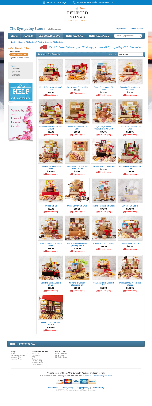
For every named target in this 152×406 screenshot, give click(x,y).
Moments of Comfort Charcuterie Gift (77, 284)
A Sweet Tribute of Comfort (103, 243)
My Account (121, 29)
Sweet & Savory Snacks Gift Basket (51, 244)
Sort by (112, 54)
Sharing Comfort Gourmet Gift (103, 284)
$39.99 (77, 171)
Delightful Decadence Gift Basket (51, 167)
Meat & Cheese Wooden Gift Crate (50, 88)
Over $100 (16, 75)
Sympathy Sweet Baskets (19, 57)
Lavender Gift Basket (130, 206)
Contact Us (36, 355)
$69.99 (51, 92)
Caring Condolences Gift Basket (103, 88)
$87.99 (51, 288)
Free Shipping (52, 95)
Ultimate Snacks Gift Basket (104, 166)
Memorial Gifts (74, 36)
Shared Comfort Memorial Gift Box (51, 323)
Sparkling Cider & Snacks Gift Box (51, 284)
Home (14, 36)
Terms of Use (37, 359)
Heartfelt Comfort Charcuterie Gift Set (50, 128)
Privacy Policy (37, 361)
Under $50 (16, 69)
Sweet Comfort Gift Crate (77, 206)
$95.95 (103, 132)
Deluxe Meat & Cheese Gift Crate (130, 167)
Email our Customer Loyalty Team (98, 376)
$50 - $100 (16, 72)
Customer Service (136, 29)
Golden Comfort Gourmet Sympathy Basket (77, 244)
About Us (35, 353)
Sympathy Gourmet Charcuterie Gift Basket (103, 128)
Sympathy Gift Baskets (18, 54)
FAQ (33, 357)
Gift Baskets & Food (49, 36)
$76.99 (103, 209)
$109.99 (51, 171)
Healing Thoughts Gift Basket (103, 206)
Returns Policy (37, 364)
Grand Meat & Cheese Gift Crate (129, 128)
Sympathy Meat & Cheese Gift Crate (130, 88)
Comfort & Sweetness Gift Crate (77, 128)
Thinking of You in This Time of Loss (130, 284)
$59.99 (77, 90)
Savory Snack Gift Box (130, 243)
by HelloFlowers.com (36, 29)
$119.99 (103, 92)
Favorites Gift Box (51, 206)
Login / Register (61, 353)
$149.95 (130, 288)
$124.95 (130, 132)
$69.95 (77, 132)
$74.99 (130, 246)
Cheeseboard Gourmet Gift (77, 87)
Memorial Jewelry (99, 36)
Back (13, 42)
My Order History (61, 357)
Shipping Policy (37, 362)
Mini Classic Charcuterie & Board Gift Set (77, 167)
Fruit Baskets (15, 51)
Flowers (28, 36)
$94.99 (103, 246)
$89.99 (51, 132)
